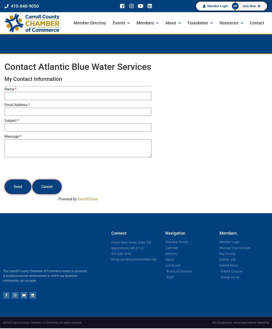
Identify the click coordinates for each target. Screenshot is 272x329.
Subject (10, 121)
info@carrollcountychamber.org (133, 259)
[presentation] (39, 168)
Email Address (16, 105)
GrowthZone (88, 199)
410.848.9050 (121, 254)
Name (9, 89)
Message (12, 136)
